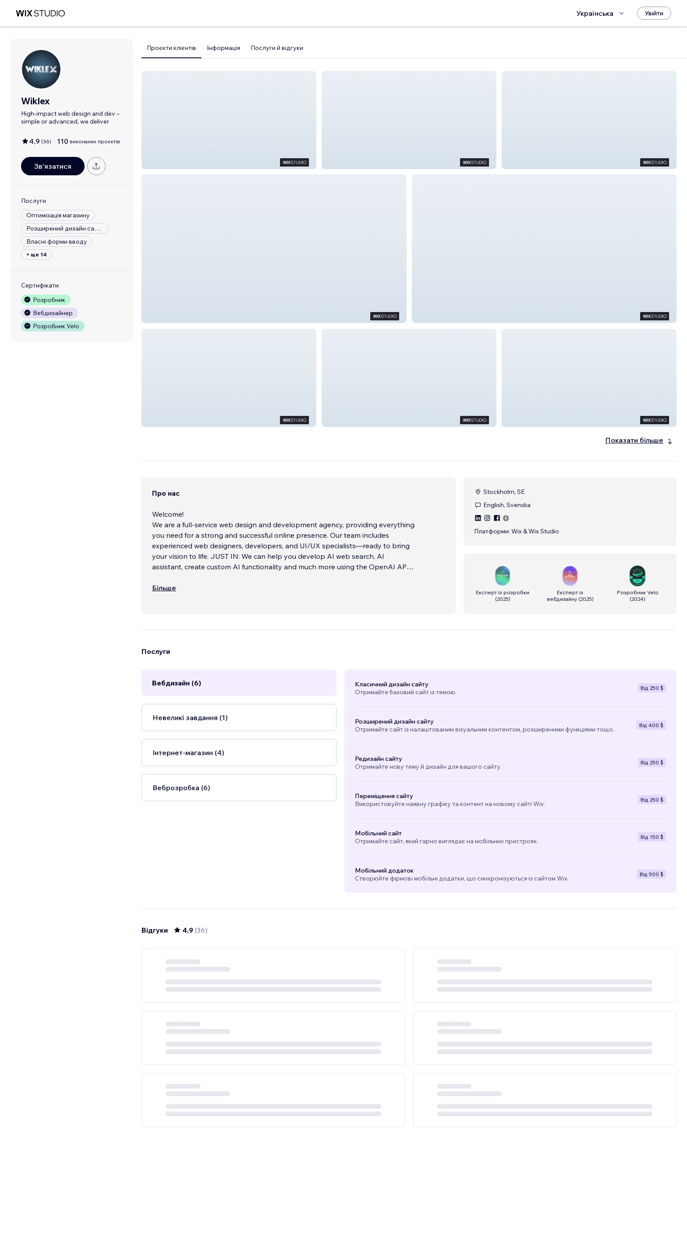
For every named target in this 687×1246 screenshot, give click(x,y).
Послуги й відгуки (277, 48)
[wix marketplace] (40, 13)
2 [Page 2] (385, 1214)
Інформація (223, 48)
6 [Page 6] (448, 1214)
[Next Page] (464, 1214)
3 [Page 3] (401, 1214)
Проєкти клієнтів (171, 48)
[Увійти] (654, 13)
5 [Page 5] (433, 1214)
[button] (229, 120)
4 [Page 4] (417, 1214)
